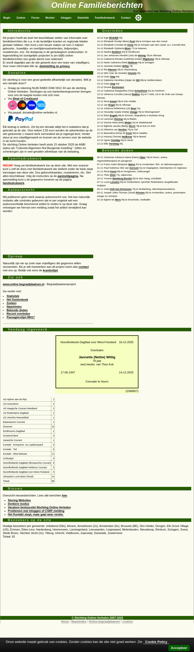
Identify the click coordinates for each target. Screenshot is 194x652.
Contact (126, 17)
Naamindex (14, 306)
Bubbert (116, 51)
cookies (127, 621)
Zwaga (134, 111)
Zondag (115, 140)
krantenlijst (50, 270)
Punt (132, 41)
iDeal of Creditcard (25, 98)
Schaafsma (141, 90)
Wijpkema (148, 58)
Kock (129, 133)
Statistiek (83, 17)
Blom (128, 48)
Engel (111, 104)
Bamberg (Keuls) (122, 178)
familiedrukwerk (13, 183)
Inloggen (66, 17)
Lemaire (114, 182)
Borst (132, 126)
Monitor (50, 17)
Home (65, 621)
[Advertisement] (48, 232)
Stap (112, 76)
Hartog (142, 55)
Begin (6, 17)
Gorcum (134, 167)
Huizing (118, 118)
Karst (113, 171)
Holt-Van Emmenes (121, 189)
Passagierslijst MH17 (21, 317)
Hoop (130, 44)
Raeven (112, 69)
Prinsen (140, 192)
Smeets (132, 73)
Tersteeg (114, 143)
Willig (125, 66)
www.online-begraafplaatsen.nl (23, 284)
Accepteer (179, 648)
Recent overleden (18, 313)
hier (64, 495)
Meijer (128, 122)
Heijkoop (127, 136)
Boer (133, 108)
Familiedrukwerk (105, 17)
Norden (122, 129)
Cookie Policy (156, 642)
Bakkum (132, 62)
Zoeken (20, 17)
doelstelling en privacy (54, 66)
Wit (138, 80)
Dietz (113, 174)
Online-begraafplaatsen (104, 621)
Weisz (131, 164)
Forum (35, 17)
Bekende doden (17, 310)
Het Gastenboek (17, 299)
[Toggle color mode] (138, 18)
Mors (118, 199)
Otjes (142, 157)
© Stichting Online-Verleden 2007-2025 (97, 617)
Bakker (136, 94)
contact (84, 266)
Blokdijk (113, 37)
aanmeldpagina (68, 175)
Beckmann (118, 87)
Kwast (113, 101)
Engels (113, 115)
